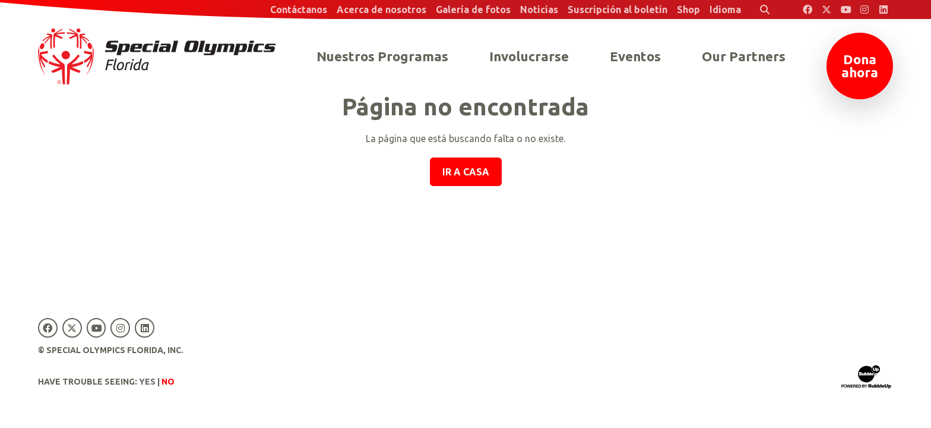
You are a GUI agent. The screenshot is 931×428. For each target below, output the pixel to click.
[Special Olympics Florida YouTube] (845, 9)
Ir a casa (465, 171)
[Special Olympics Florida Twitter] (826, 9)
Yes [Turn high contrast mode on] (147, 381)
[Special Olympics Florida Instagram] (864, 9)
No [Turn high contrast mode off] (168, 381)
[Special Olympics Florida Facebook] (807, 9)
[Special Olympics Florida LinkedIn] (883, 9)
